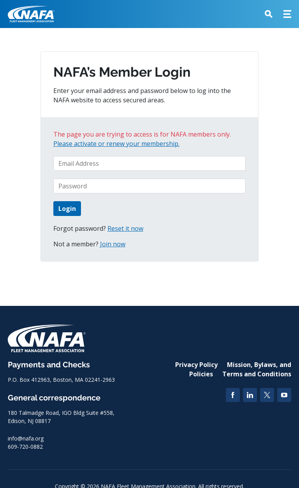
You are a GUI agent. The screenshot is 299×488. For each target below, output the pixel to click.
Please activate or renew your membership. (116, 143)
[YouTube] (284, 395)
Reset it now (125, 228)
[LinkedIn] (250, 395)
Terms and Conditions (256, 374)
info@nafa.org (26, 438)
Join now (112, 244)
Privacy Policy (196, 364)
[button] (268, 14)
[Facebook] (233, 395)
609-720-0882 (25, 446)
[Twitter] (267, 395)
